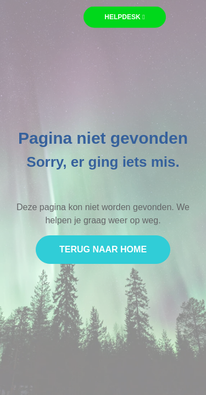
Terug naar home (103, 249)
